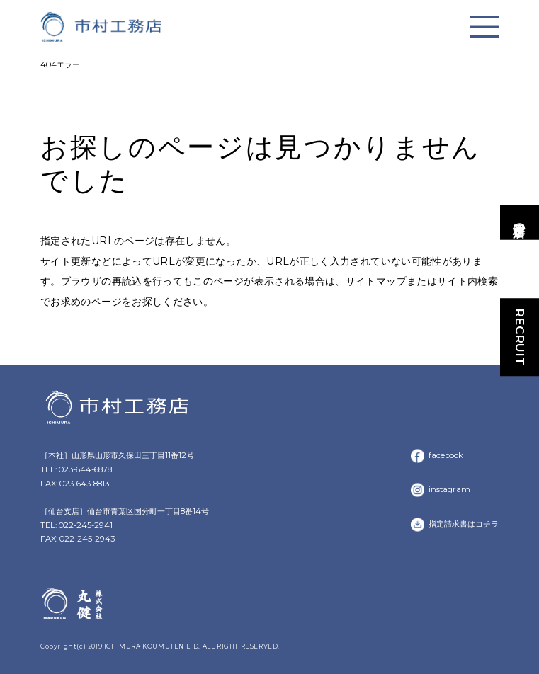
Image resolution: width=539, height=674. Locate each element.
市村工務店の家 (520, 222)
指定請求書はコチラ (464, 524)
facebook (446, 455)
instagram (449, 489)
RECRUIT (520, 337)
